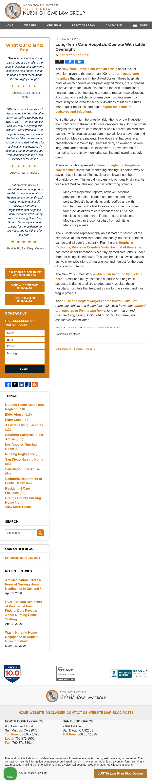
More (144, 25)
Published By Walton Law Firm (124, 9)
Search (40, 542)
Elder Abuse (17, 427)
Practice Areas (83, 25)
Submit (25, 381)
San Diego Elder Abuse (24, 481)
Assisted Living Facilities (23, 440)
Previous (63, 361)
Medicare (72, 340)
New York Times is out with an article (90, 81)
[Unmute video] (82, 658)
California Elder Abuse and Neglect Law (25, 286)
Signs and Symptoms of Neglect (24, 299)
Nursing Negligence (22, 466)
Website (30, 25)
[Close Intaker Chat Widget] (139, 658)
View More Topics (17, 516)
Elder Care (16, 432)
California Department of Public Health (22, 489)
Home (9, 25)
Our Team (54, 25)
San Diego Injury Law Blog (22, 567)
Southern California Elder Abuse (102, 340)
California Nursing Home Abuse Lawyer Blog (45, 11)
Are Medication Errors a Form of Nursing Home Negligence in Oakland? (22, 593)
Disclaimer (59, 714)
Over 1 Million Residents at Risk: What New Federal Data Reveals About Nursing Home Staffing (24, 617)
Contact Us (114, 25)
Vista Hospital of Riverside (121, 260)
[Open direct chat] (130, 658)
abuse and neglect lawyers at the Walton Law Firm (99, 313)
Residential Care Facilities (23, 499)
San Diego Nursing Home (23, 474)
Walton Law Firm (38, 777)
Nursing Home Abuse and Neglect (23, 419)
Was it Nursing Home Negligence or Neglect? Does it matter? (21, 642)
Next (90, 361)
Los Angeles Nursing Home (24, 459)
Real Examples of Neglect (25, 312)
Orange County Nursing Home (22, 508)
